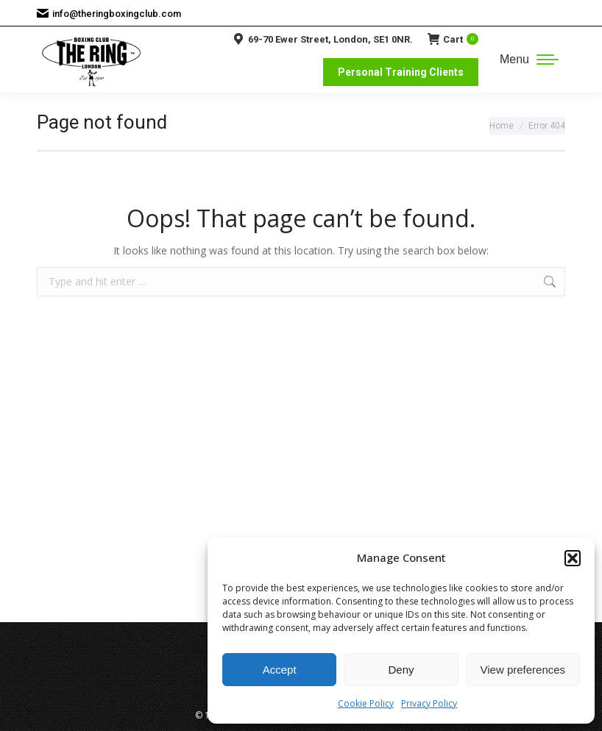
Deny (401, 669)
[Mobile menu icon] (529, 59)
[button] (572, 558)
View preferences (523, 669)
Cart (453, 39)
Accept (280, 669)
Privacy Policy (429, 703)
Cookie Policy (366, 703)
